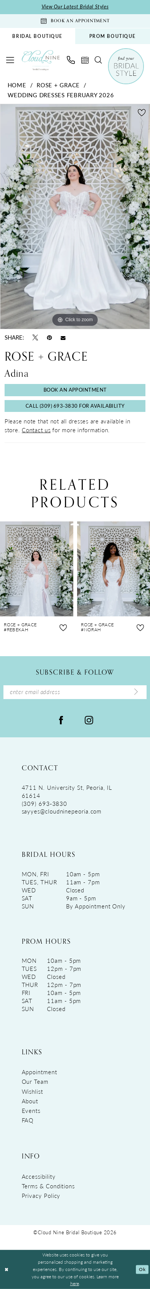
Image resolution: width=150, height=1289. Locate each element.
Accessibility (39, 1176)
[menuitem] (37, 36)
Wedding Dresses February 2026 (61, 95)
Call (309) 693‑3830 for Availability (75, 405)
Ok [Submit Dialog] (142, 1269)
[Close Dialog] (7, 1269)
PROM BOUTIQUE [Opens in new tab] (112, 36)
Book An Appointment (75, 389)
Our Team (35, 1081)
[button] (10, 60)
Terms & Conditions (48, 1186)
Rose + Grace (58, 85)
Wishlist (32, 1091)
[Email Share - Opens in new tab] (63, 337)
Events (31, 1110)
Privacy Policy (41, 1195)
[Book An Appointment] (75, 21)
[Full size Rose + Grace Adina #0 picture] (75, 216)
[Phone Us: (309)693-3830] (70, 60)
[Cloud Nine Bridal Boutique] (40, 60)
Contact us (36, 430)
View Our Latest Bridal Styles (75, 6)
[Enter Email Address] (74, 692)
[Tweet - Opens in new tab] (35, 337)
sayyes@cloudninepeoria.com (62, 811)
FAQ (28, 1120)
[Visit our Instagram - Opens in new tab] (89, 719)
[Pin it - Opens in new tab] (49, 337)
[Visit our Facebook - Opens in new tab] (61, 719)
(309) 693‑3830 (45, 803)
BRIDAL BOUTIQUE (37, 36)
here (74, 1283)
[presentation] (36, 568)
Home (17, 85)
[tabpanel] (75, 216)
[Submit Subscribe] (136, 692)
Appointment (39, 1072)
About (30, 1101)
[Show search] (98, 60)
